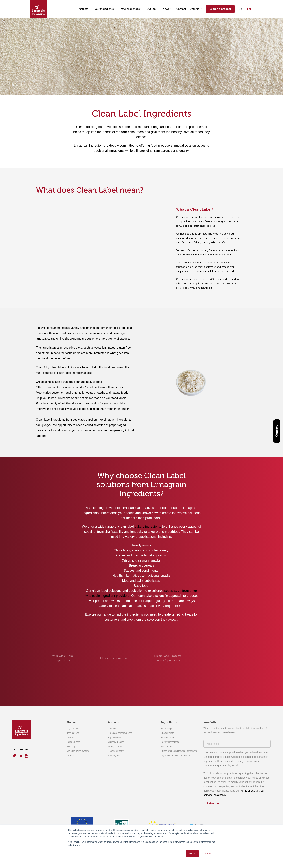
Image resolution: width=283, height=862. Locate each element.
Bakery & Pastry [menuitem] (116, 751)
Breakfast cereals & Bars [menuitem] (120, 733)
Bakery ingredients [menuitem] (170, 742)
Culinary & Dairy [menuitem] (116, 742)
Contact (181, 9)
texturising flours (205, 250)
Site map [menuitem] (72, 722)
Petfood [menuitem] (112, 728)
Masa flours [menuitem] (166, 746)
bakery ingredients (148, 526)
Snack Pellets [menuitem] (167, 733)
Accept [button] (192, 853)
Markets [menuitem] (113, 722)
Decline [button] (207, 853)
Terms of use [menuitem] (73, 733)
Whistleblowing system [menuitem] (78, 751)
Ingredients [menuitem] (169, 722)
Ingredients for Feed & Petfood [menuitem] (175, 755)
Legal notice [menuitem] (73, 728)
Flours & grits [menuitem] (167, 728)
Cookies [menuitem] (71, 737)
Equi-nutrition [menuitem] (114, 737)
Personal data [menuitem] (73, 742)
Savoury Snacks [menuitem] (116, 755)
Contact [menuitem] (70, 755)
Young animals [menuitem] (115, 746)
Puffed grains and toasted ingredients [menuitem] (179, 751)
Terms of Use (247, 790)
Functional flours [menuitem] (169, 737)
